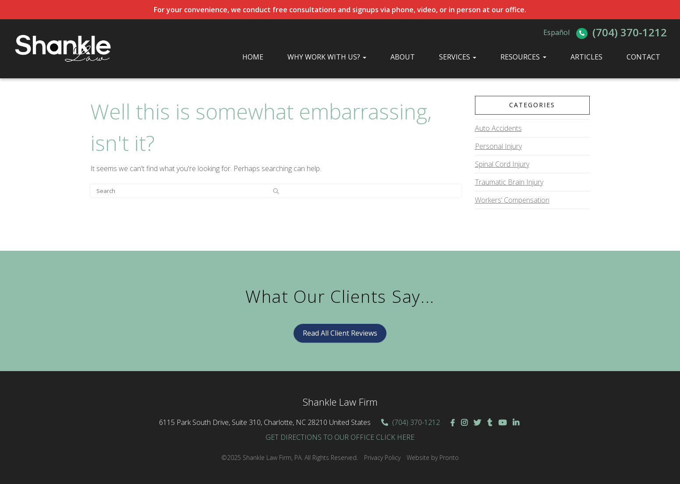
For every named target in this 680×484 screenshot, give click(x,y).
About (402, 57)
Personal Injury (498, 146)
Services (457, 57)
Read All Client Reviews (340, 333)
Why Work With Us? (326, 57)
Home (252, 57)
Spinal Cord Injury (502, 164)
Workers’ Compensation (512, 200)
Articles (586, 57)
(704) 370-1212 (629, 32)
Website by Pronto (433, 457)
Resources (520, 57)
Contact (643, 57)
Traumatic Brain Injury (509, 182)
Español (556, 32)
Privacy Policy (382, 457)
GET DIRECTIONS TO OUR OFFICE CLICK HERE (340, 437)
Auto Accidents (498, 128)
